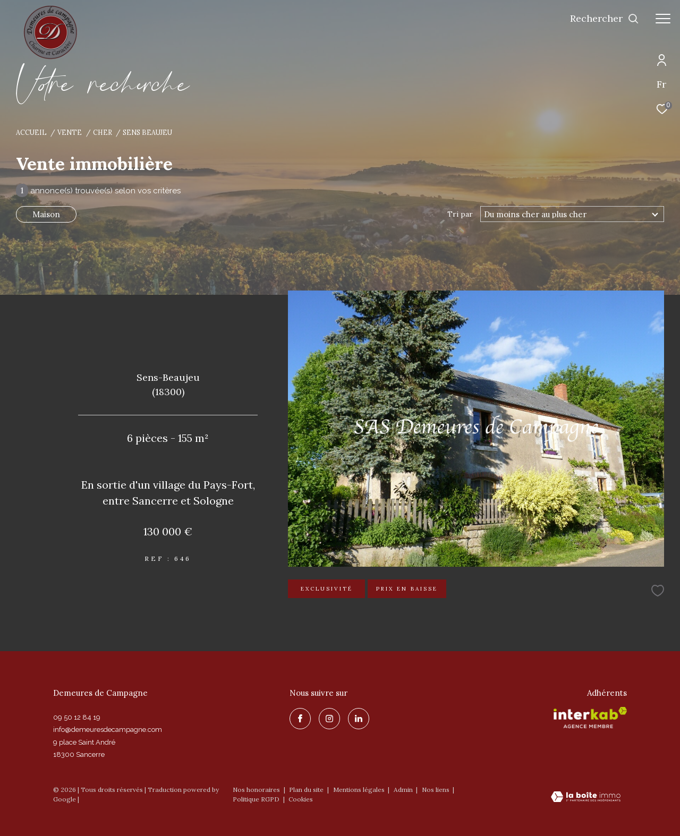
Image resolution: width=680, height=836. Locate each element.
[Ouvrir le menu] (663, 18)
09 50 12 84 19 (76, 717)
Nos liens (436, 790)
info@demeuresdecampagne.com (107, 729)
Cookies (300, 799)
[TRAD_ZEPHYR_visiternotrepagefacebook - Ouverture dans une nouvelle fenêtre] (300, 718)
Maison (46, 214)
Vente (69, 132)
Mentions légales (359, 790)
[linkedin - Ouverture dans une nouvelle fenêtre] (358, 718)
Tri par (460, 214)
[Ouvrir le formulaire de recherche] (604, 19)
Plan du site (307, 790)
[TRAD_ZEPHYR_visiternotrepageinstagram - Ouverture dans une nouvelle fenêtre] (329, 718)
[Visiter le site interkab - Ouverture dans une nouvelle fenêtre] (590, 717)
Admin (404, 790)
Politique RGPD (256, 799)
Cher (102, 132)
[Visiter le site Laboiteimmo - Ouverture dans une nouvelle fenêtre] (586, 797)
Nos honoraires (256, 790)
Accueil (31, 132)
